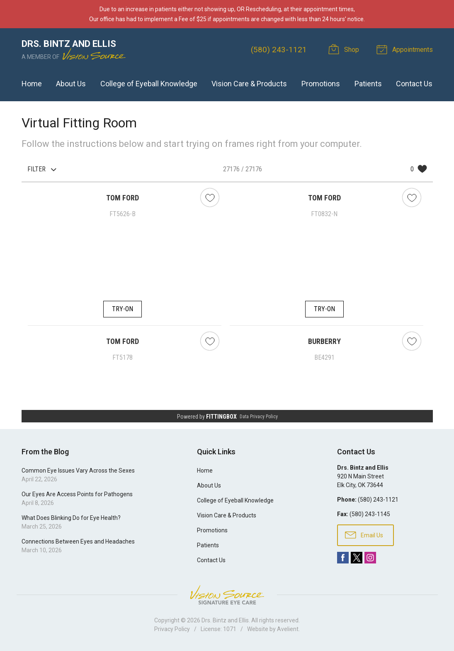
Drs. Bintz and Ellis (225, 620)
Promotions (320, 83)
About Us (71, 83)
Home (32, 83)
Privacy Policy (172, 629)
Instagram (370, 557)
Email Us (364, 534)
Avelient (288, 629)
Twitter (356, 557)
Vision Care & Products (249, 83)
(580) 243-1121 (279, 49)
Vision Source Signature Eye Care (227, 595)
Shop (345, 49)
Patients (368, 83)
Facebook (343, 557)
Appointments (406, 49)
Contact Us (414, 83)
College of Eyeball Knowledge (148, 83)
